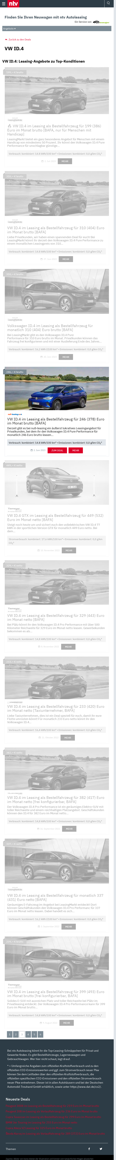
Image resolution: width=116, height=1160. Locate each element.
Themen (11, 1149)
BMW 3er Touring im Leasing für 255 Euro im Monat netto (41, 1122)
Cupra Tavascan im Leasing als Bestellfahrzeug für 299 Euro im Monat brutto (53, 1117)
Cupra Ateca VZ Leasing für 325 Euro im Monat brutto (39, 1128)
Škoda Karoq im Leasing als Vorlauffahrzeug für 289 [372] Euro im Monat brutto (55, 1133)
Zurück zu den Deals (18, 39)
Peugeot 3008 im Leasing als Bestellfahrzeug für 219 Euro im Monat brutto (52, 1106)
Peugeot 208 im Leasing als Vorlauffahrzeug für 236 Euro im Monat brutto (52, 1111)
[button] (13, 3)
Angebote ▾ (9, 28)
